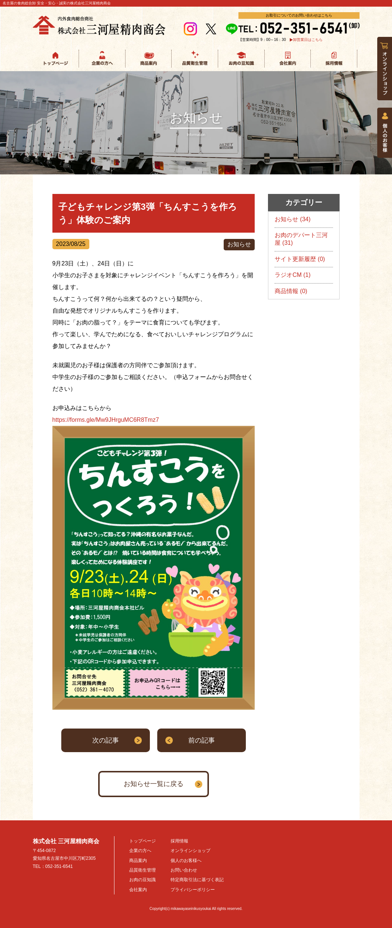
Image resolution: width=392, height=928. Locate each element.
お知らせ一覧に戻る (153, 784)
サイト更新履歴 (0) (300, 259)
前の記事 (201, 740)
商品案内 (138, 860)
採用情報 (179, 841)
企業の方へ (140, 850)
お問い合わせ (184, 870)
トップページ (142, 841)
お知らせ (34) (292, 219)
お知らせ (239, 244)
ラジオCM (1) (292, 275)
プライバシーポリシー (193, 889)
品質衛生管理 (142, 870)
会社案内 (138, 889)
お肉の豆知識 (142, 879)
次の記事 (105, 740)
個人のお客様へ (186, 860)
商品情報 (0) (291, 291)
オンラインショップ (190, 850)
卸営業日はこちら (308, 40)
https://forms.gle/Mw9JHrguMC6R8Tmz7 (105, 420)
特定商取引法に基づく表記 (197, 879)
